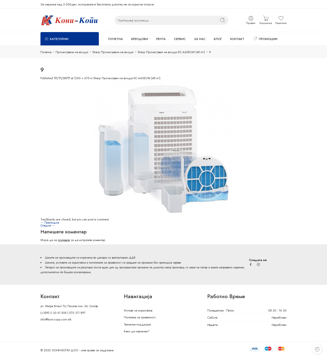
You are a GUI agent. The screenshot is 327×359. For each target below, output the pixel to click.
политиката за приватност (105, 262)
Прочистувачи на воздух (72, 52)
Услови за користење (138, 310)
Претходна (49, 222)
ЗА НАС (199, 39)
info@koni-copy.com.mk (55, 319)
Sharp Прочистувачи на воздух (112, 52)
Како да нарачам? (136, 331)
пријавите (64, 240)
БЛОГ (218, 39)
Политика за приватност (140, 317)
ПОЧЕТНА (115, 39)
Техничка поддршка (137, 324)
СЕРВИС (180, 39)
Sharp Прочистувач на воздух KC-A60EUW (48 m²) (171, 52)
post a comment (98, 219)
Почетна (46, 52)
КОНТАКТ (237, 39)
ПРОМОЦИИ (265, 39)
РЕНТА (161, 39)
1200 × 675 (81, 78)
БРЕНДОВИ (139, 39)
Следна (47, 225)
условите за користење (71, 262)
